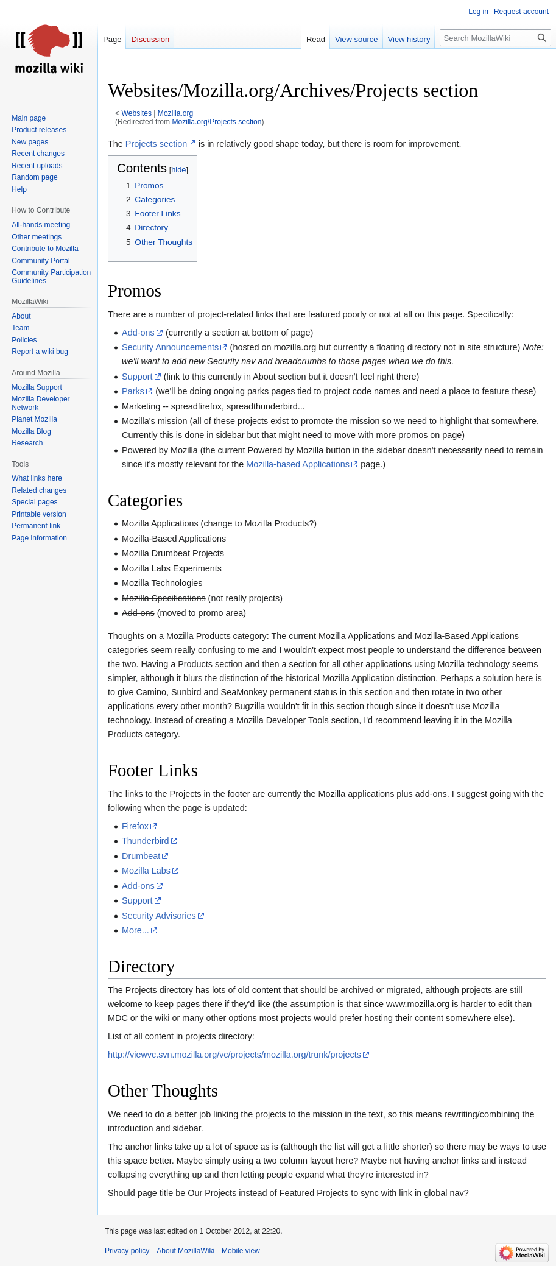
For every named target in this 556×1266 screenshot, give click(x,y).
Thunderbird (145, 841)
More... (135, 930)
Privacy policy (127, 1251)
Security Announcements (170, 347)
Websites (137, 113)
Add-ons (138, 333)
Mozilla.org (175, 113)
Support (137, 376)
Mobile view (241, 1251)
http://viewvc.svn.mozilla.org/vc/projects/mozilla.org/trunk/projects (234, 1054)
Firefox (135, 826)
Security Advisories (159, 916)
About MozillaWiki (185, 1251)
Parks (133, 391)
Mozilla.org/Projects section (216, 122)
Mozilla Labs (146, 870)
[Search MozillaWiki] (495, 37)
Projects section (156, 144)
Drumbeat (141, 856)
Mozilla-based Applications (298, 464)
